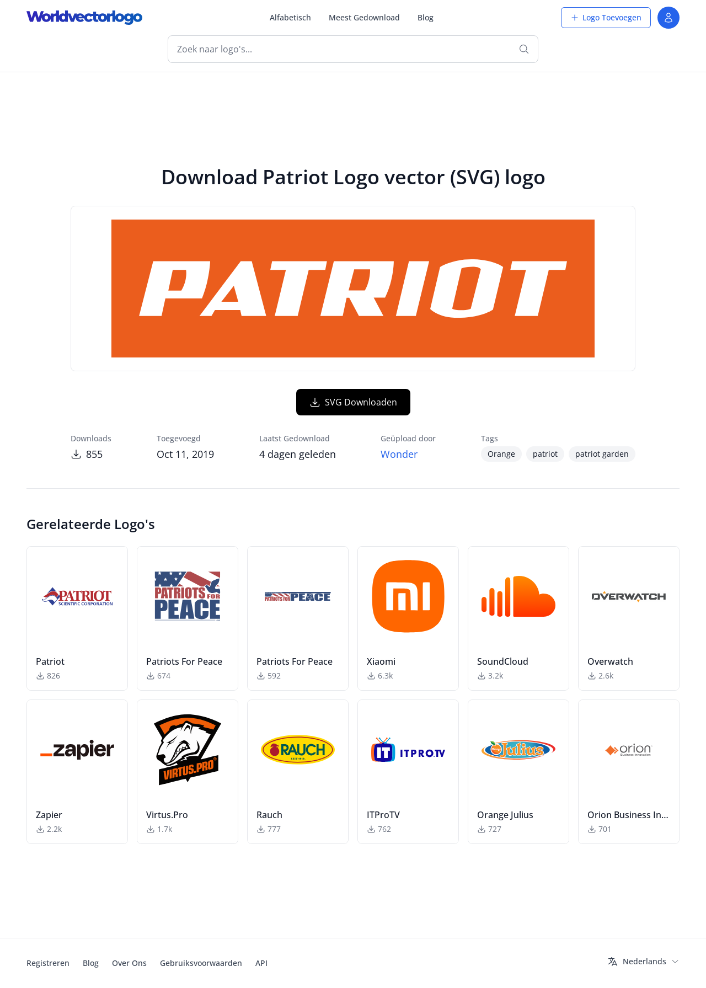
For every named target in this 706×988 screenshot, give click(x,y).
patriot (545, 453)
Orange (501, 453)
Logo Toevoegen (605, 17)
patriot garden (602, 453)
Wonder (399, 454)
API (261, 963)
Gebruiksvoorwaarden (201, 963)
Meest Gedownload (364, 17)
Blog (426, 17)
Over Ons (129, 963)
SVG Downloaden (353, 402)
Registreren (47, 963)
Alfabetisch (290, 17)
